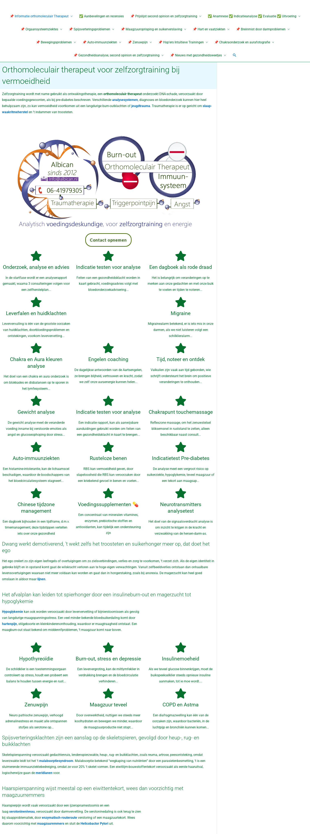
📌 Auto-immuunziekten (99, 42)
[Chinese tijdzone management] (36, 493)
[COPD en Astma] (181, 693)
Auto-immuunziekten (36, 458)
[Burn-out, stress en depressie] (108, 647)
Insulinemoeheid (180, 659)
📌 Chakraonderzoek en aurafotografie (242, 42)
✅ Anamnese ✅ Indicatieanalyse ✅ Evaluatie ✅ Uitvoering (252, 16)
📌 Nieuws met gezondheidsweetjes (196, 55)
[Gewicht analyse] (36, 401)
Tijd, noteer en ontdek (180, 359)
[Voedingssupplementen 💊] (108, 493)
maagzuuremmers (50, 824)
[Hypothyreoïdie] (36, 647)
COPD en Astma (181, 705)
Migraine (180, 313)
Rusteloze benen (108, 458)
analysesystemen (125, 100)
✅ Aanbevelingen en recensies (101, 16)
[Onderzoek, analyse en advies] (36, 256)
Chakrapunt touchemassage (181, 412)
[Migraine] (181, 302)
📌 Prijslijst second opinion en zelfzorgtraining (163, 16)
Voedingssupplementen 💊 (108, 504)
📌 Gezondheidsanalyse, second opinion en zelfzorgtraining (116, 55)
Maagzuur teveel (108, 705)
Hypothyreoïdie (36, 659)
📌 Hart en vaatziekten (209, 29)
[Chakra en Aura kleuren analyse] (36, 348)
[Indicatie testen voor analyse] (108, 256)
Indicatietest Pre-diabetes (180, 458)
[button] (234, 55)
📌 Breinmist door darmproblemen (261, 29)
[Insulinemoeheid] (181, 647)
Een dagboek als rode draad (180, 267)
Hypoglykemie (12, 612)
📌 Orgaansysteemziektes (39, 29)
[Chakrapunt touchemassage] (181, 401)
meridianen (44, 773)
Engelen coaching (108, 359)
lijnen (41, 579)
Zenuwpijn (36, 705)
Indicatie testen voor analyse (108, 267)
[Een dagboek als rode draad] (181, 256)
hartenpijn (9, 624)
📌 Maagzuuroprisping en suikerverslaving (151, 29)
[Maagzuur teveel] (108, 693)
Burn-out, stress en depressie (108, 659)
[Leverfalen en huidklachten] (36, 302)
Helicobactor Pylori (94, 824)
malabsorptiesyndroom (56, 761)
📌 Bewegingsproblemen (54, 42)
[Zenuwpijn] (36, 693)
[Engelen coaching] (108, 348)
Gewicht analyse (36, 412)
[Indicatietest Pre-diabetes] (181, 447)
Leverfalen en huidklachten (36, 313)
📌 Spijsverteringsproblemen (89, 29)
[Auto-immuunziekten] (36, 447)
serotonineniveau (22, 811)
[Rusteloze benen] (108, 447)
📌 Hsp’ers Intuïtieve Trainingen (181, 42)
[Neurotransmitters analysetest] (181, 493)
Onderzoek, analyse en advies (36, 267)
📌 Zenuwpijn (138, 42)
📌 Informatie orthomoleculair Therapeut (39, 16)
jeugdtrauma (140, 106)
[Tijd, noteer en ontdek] (181, 348)
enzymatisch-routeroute (60, 818)
